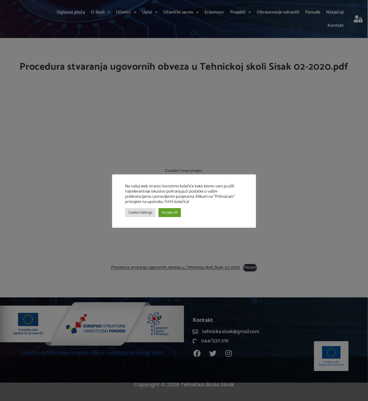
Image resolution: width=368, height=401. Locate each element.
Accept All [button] (169, 213)
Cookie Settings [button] (140, 213)
